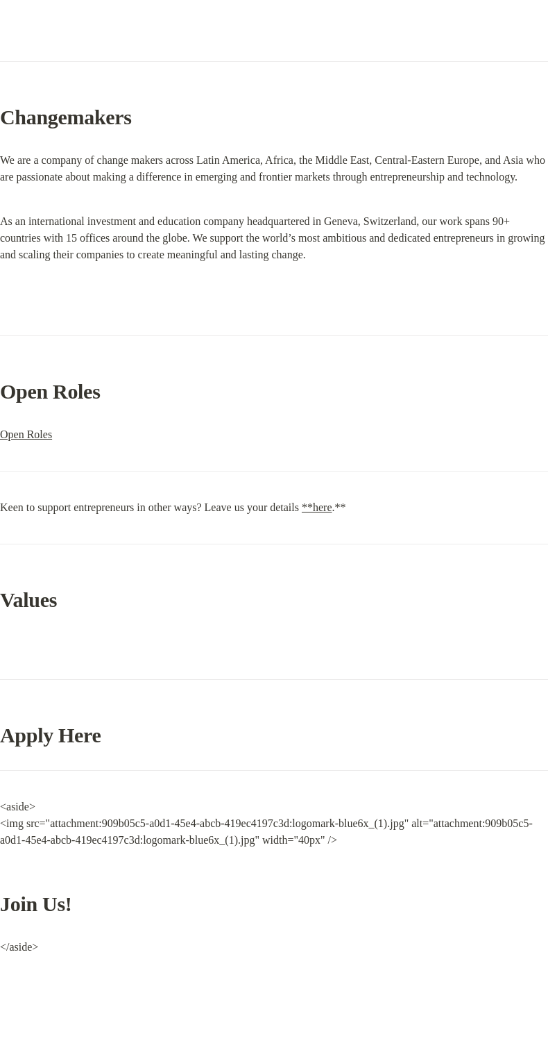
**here (317, 507)
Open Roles (26, 434)
